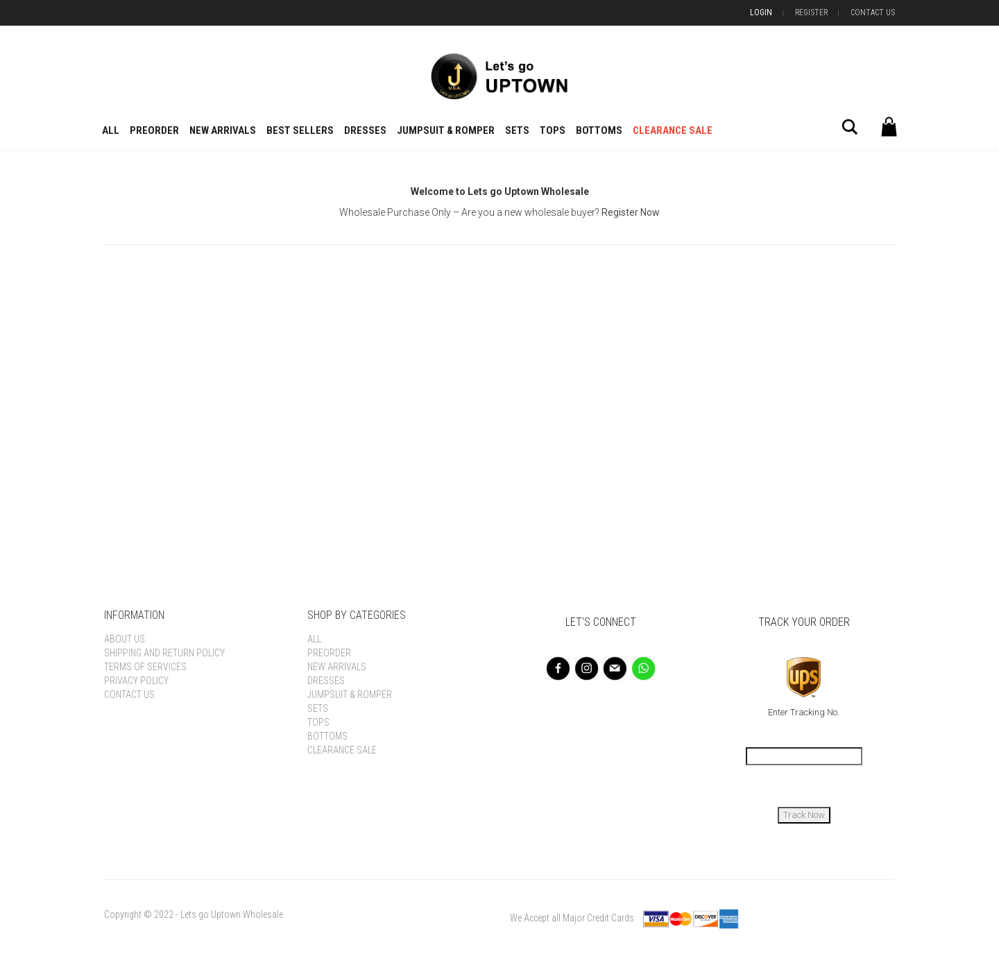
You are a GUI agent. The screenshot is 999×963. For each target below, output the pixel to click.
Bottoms (599, 130)
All (110, 130)
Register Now (630, 212)
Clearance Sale (672, 130)
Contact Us (873, 12)
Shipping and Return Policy (164, 652)
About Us (124, 639)
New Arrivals (222, 130)
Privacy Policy (136, 680)
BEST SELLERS (300, 130)
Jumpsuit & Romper (446, 130)
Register (811, 12)
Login (761, 12)
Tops (552, 130)
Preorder (154, 130)
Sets (517, 130)
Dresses (365, 130)
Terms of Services (145, 666)
